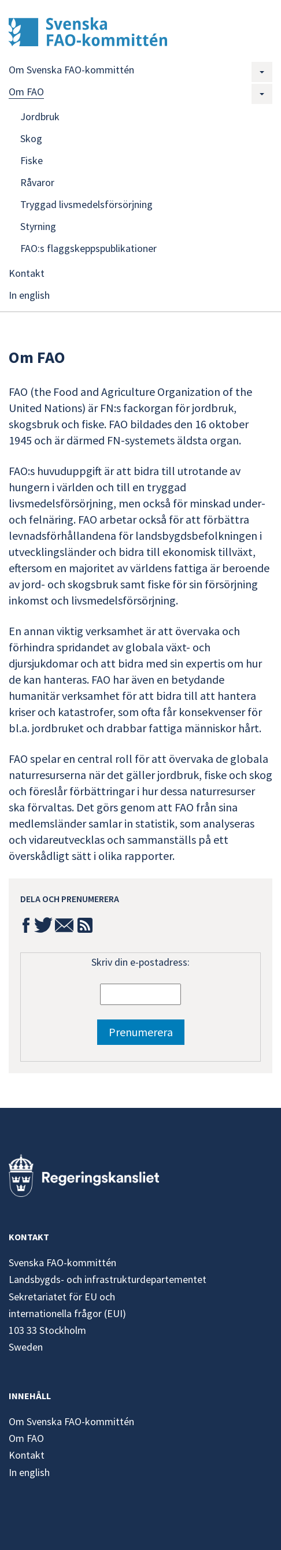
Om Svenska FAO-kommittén (71, 69)
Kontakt (27, 273)
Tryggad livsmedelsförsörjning (86, 204)
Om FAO (26, 91)
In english (29, 295)
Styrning (38, 226)
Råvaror (37, 182)
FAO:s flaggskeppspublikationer (88, 248)
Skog (31, 138)
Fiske (31, 160)
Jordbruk (40, 116)
